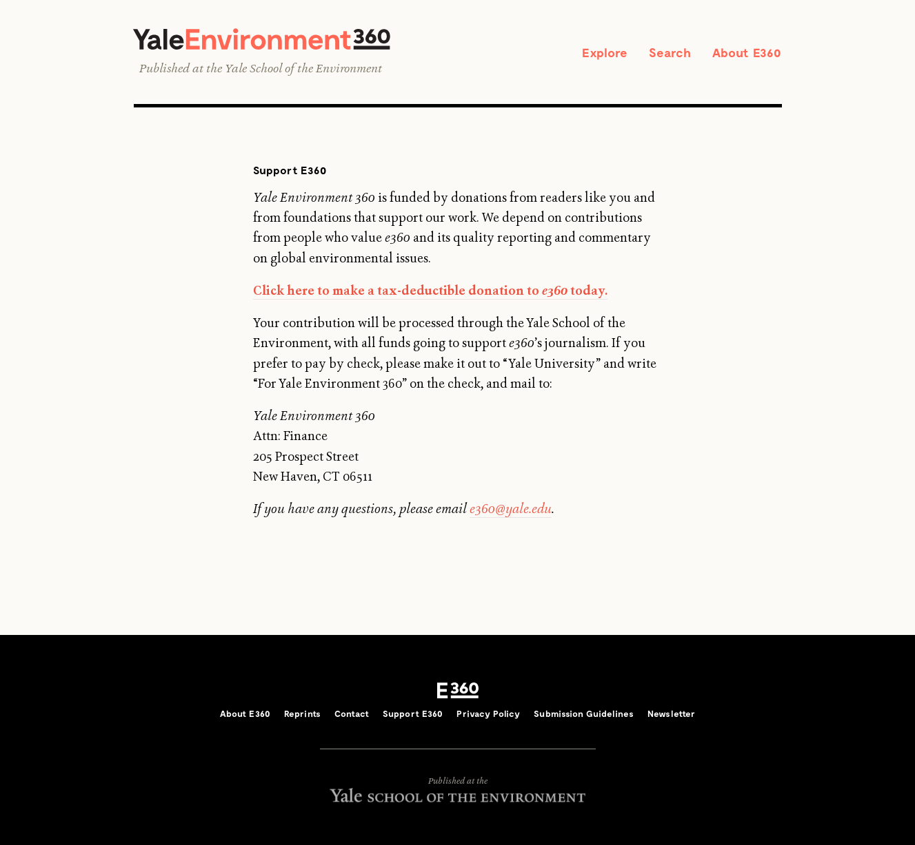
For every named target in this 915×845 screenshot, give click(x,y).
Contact (351, 713)
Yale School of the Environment (303, 68)
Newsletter (671, 713)
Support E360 (413, 713)
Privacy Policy (488, 713)
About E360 (747, 52)
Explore (604, 52)
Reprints (302, 713)
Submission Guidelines (584, 713)
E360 (458, 690)
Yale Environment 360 (261, 39)
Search (670, 52)
